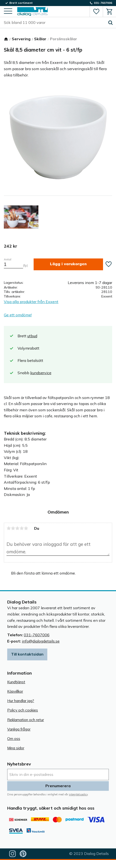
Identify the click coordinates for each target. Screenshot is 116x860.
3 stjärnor (17, 528)
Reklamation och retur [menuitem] (25, 720)
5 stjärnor (26, 528)
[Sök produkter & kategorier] (54, 22)
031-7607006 (36, 634)
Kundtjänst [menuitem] (16, 682)
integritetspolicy (78, 794)
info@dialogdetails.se (41, 641)
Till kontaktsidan (27, 654)
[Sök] (110, 22)
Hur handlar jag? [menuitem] (20, 700)
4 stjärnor (21, 528)
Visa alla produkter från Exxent (31, 301)
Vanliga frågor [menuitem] (19, 729)
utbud (32, 335)
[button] (8, 11)
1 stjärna (8, 528)
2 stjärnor (13, 528)
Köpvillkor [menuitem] (15, 691)
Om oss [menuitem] (13, 738)
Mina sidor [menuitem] (15, 748)
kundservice (40, 372)
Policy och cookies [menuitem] (22, 710)
